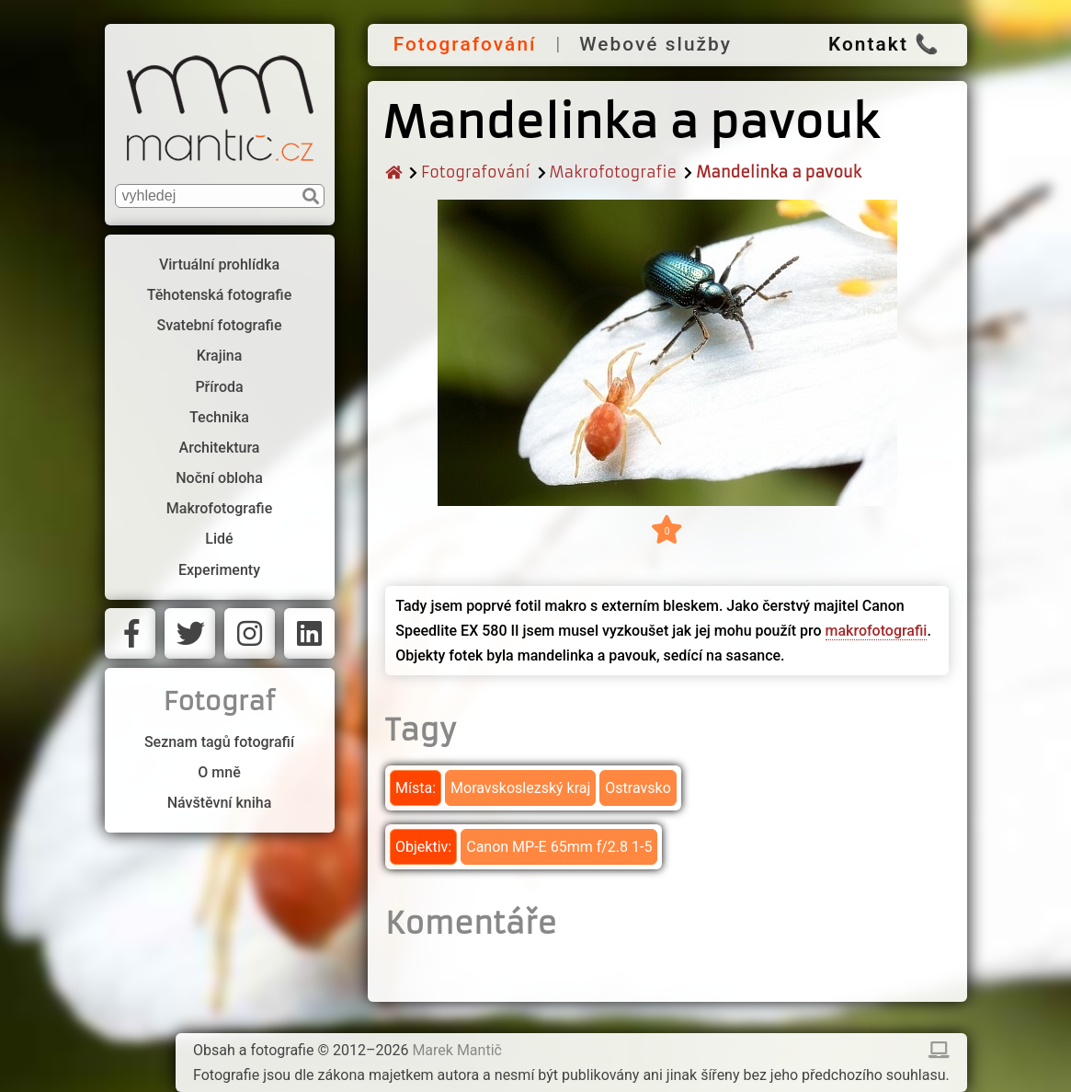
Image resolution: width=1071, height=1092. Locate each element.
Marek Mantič (457, 1050)
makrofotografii (877, 630)
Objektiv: (423, 847)
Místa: (415, 788)
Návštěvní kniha (219, 802)
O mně (219, 772)
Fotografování (465, 44)
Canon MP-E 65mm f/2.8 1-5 (559, 847)
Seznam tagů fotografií (219, 742)
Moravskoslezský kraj (520, 788)
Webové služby (655, 44)
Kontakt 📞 (884, 44)
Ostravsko (637, 788)
